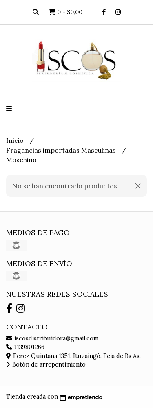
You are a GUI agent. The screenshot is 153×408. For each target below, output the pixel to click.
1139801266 (25, 347)
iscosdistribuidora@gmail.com (52, 338)
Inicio (15, 140)
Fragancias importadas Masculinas (62, 150)
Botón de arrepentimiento (46, 364)
